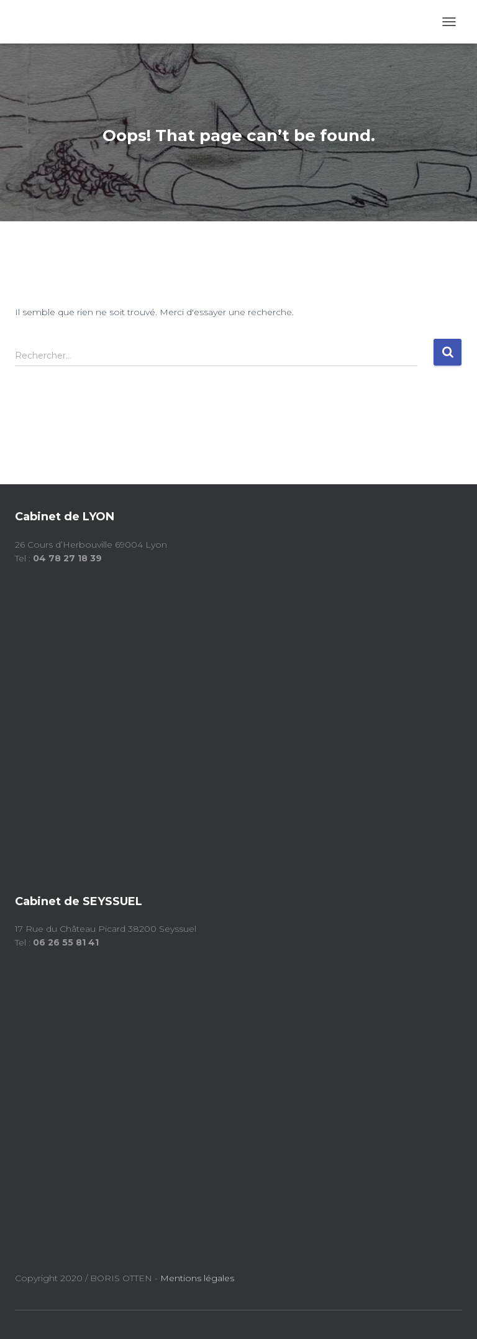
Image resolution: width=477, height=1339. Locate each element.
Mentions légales (198, 1278)
